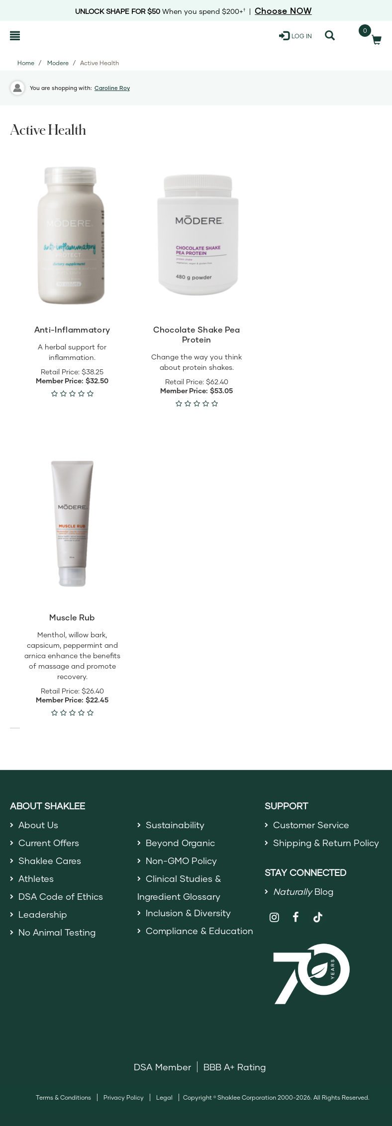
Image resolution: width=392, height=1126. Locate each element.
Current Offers (49, 842)
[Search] (330, 36)
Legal (164, 1098)
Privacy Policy (123, 1098)
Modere (58, 63)
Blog (303, 891)
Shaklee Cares (49, 860)
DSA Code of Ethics (60, 896)
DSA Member (162, 1067)
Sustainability (175, 824)
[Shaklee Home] (58, 36)
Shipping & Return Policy (326, 842)
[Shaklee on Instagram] (274, 918)
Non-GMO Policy (181, 860)
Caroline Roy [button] (112, 88)
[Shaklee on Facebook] (296, 918)
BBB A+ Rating (234, 1067)
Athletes (36, 878)
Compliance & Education (200, 931)
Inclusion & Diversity (188, 913)
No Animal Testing (57, 933)
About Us (38, 824)
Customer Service (311, 824)
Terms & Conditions (63, 1098)
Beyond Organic (181, 842)
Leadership (42, 914)
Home (25, 63)
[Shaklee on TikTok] (318, 912)
